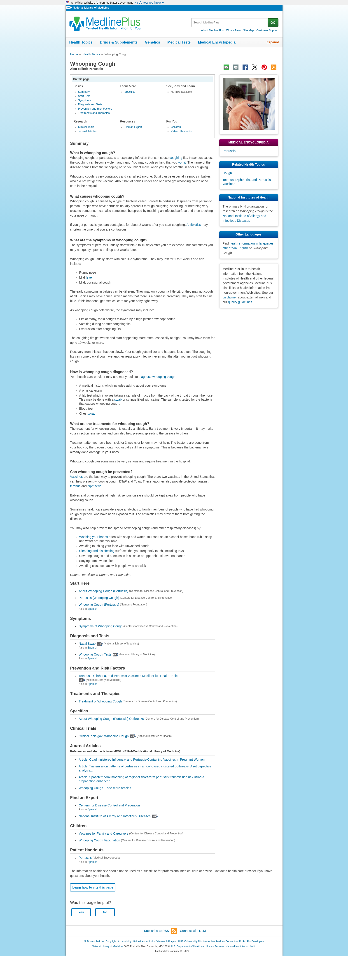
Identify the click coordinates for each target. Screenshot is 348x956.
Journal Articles (87, 131)
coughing (175, 157)
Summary (84, 91)
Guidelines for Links (144, 941)
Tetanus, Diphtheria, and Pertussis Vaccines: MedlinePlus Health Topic (128, 676)
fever (89, 277)
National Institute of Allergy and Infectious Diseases (114, 816)
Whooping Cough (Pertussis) (99, 605)
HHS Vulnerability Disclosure (194, 941)
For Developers (255, 941)
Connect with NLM (193, 931)
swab (118, 399)
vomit (182, 162)
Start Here (84, 96)
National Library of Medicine (91, 7)
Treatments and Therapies (94, 113)
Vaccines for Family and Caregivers (103, 833)
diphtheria (95, 486)
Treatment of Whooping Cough (100, 701)
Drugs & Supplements (119, 42)
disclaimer (230, 297)
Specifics (129, 91)
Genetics (152, 42)
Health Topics (81, 42)
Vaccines (76, 476)
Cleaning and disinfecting (96, 551)
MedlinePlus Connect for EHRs (228, 941)
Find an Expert (133, 127)
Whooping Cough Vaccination (99, 840)
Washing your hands (93, 537)
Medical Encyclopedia (217, 42)
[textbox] (229, 22)
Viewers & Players (166, 941)
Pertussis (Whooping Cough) (99, 598)
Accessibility (124, 941)
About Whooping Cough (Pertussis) (103, 591)
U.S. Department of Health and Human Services (197, 946)
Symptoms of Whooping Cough (100, 626)
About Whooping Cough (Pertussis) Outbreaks (111, 718)
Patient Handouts (181, 131)
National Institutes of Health (241, 946)
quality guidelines (240, 302)
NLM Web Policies (94, 941)
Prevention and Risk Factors (95, 108)
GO (273, 22)
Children (176, 127)
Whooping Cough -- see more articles (105, 788)
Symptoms (84, 100)
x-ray (91, 413)
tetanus (75, 486)
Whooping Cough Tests (95, 654)
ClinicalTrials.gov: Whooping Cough (103, 736)
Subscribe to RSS (161, 931)
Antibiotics (194, 224)
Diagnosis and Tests (90, 104)
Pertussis (85, 858)
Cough (227, 173)
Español (272, 42)
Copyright (111, 941)
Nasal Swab (87, 643)
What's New (233, 30)
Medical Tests (179, 42)
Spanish (92, 608)
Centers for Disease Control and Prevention (109, 805)
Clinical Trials (86, 127)
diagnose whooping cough (157, 377)
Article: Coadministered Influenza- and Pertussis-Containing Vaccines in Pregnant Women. (142, 759)
